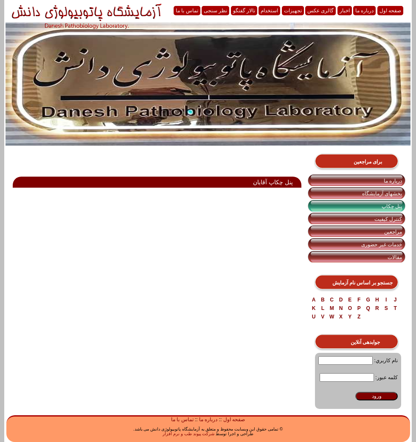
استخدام (269, 11)
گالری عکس (320, 11)
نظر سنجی (215, 11)
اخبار (345, 11)
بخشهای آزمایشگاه (382, 194)
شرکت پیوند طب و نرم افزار (188, 433)
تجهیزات (293, 11)
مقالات (395, 257)
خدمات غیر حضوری (381, 245)
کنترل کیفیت (388, 219)
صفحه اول (390, 11)
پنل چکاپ (392, 206)
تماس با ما (187, 11)
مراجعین (393, 232)
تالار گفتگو (244, 11)
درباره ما (364, 11)
